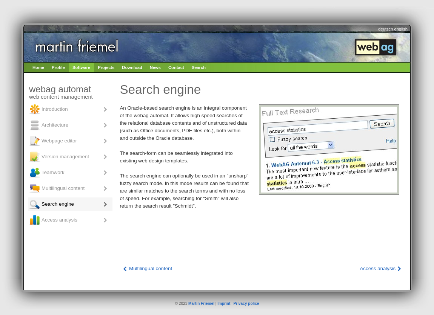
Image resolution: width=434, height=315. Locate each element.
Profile (58, 67)
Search (199, 67)
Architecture (48, 125)
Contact (176, 67)
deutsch (385, 29)
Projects (106, 67)
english (401, 29)
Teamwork (47, 173)
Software (81, 67)
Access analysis (53, 220)
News (155, 67)
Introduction (48, 109)
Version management (59, 157)
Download (132, 67)
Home (38, 67)
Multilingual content (57, 188)
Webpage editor (53, 141)
